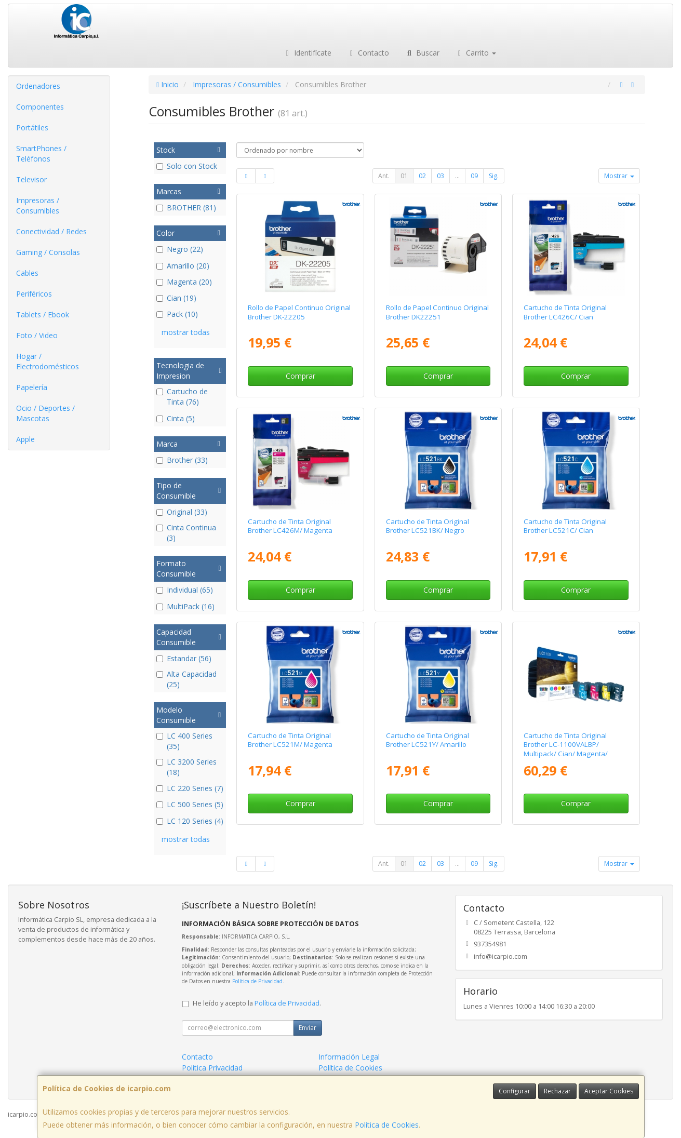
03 (440, 175)
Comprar (300, 376)
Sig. (494, 175)
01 (404, 175)
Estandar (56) (183, 658)
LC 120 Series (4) (189, 821)
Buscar (422, 53)
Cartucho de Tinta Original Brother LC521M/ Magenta (290, 740)
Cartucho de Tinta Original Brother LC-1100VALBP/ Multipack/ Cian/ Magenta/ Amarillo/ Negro (566, 749)
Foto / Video (37, 335)
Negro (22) (179, 249)
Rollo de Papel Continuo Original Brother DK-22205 (299, 312)
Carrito (476, 53)
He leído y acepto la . (257, 1003)
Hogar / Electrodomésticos (47, 361)
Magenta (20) (184, 282)
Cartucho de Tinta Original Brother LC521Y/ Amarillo (427, 740)
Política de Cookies (387, 1125)
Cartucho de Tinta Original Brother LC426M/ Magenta (290, 526)
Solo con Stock (186, 166)
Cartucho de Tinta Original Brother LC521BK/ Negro (427, 526)
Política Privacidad (212, 1068)
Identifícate (307, 53)
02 (422, 175)
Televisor (31, 179)
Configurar (514, 1091)
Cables (27, 273)
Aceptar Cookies (608, 1091)
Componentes (40, 107)
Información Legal (349, 1057)
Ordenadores (38, 86)
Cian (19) (176, 298)
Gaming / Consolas (48, 252)
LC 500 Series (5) (189, 804)
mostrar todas (186, 332)
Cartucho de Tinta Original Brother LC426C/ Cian (565, 312)
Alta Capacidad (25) (186, 679)
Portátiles (32, 127)
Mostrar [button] (619, 175)
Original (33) (181, 512)
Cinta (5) (175, 418)
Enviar (307, 1027)
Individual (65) (184, 590)
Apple (25, 439)
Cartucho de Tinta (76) (182, 396)
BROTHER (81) (186, 207)
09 (474, 175)
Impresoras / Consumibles (37, 205)
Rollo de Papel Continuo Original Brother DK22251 (437, 312)
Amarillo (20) (182, 266)
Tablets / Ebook (42, 314)
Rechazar (557, 1091)
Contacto (368, 53)
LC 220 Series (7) (189, 788)
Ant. (384, 175)
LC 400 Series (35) (184, 741)
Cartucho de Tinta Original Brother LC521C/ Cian (565, 526)
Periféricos (34, 294)
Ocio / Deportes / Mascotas (45, 413)
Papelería (31, 387)
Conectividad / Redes (51, 231)
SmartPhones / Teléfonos (41, 153)
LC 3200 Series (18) (186, 767)
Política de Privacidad (257, 981)
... (457, 175)
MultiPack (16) (185, 606)
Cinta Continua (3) (186, 533)
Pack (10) (177, 314)
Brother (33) (182, 460)
